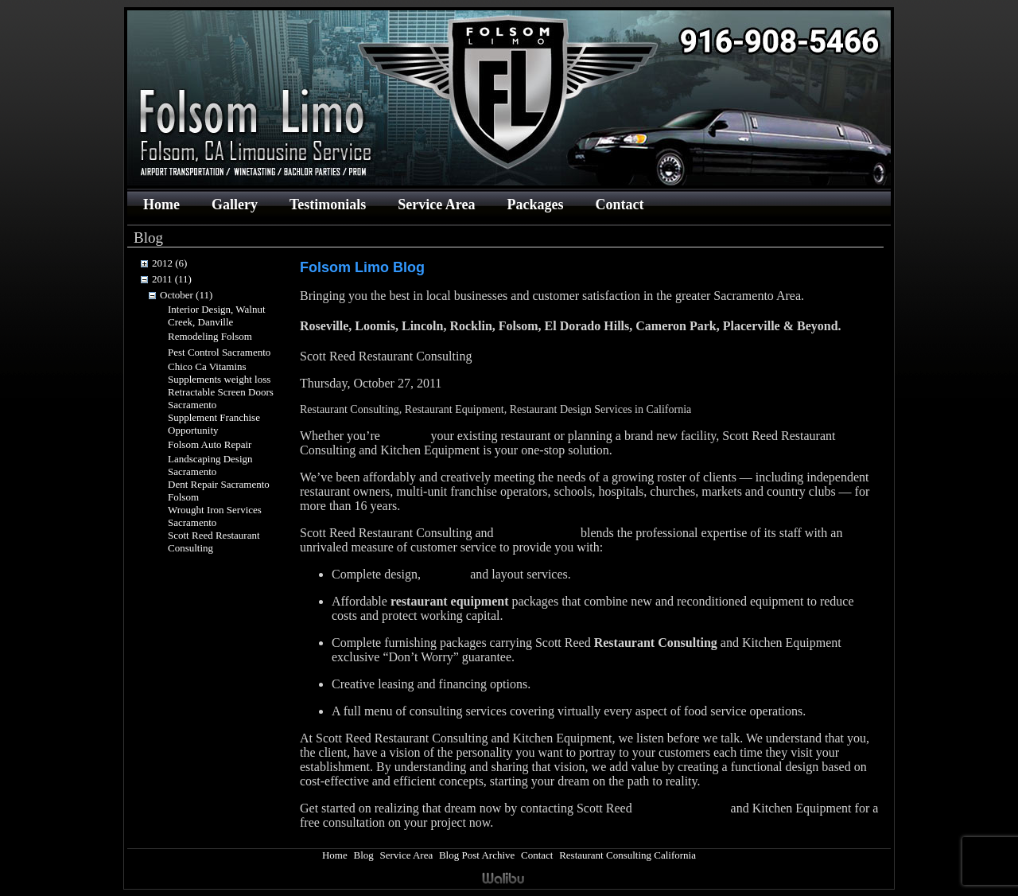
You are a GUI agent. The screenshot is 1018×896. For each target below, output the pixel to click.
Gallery (235, 204)
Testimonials (327, 204)
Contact (619, 204)
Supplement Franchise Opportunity (214, 423)
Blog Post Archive (477, 855)
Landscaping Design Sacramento (210, 465)
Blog (363, 855)
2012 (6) (169, 263)
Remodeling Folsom (210, 336)
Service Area (436, 204)
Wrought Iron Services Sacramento (215, 516)
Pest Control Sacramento (219, 352)
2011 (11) (172, 279)
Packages (535, 204)
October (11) (186, 295)
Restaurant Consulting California (627, 855)
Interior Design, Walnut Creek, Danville (217, 315)
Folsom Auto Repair (209, 444)
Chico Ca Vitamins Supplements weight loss (219, 372)
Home (161, 204)
